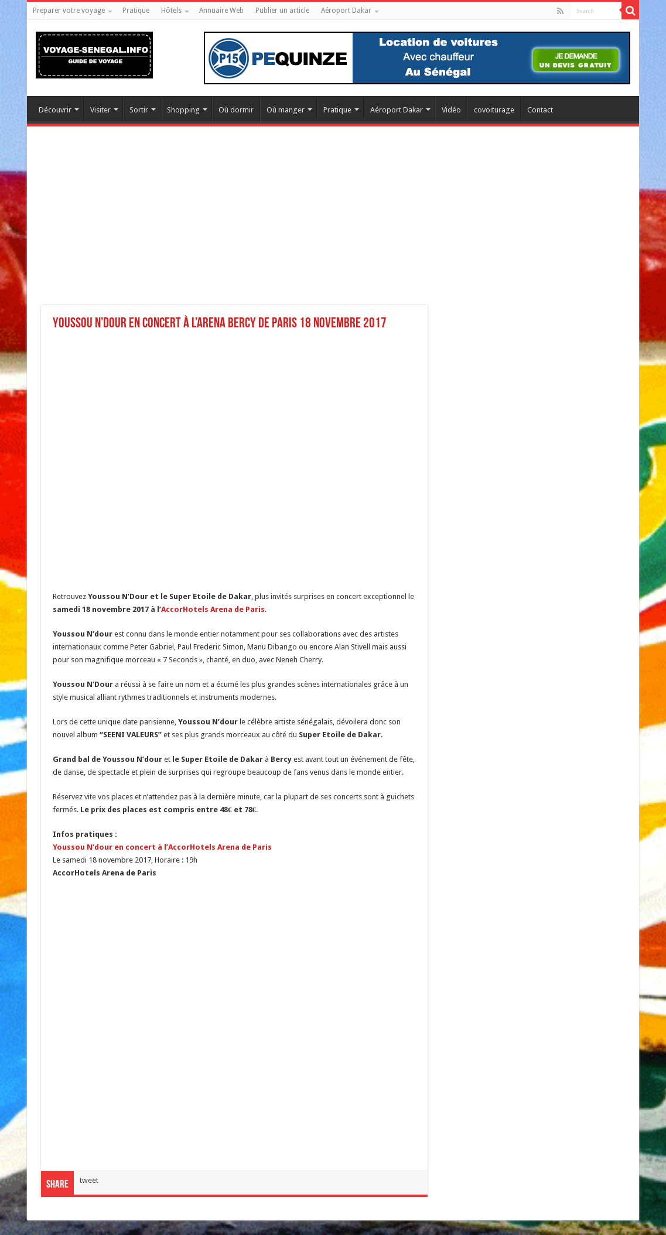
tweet (89, 1180)
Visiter (100, 109)
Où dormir (236, 109)
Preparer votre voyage (69, 10)
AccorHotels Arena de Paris (213, 609)
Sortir (138, 109)
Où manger (286, 109)
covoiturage (494, 109)
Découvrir (55, 109)
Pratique (135, 10)
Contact (540, 109)
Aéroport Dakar (346, 10)
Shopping (183, 109)
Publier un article (282, 10)
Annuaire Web (221, 10)
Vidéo (451, 109)
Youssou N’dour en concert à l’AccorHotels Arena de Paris (162, 847)
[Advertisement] (333, 223)
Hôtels (171, 10)
